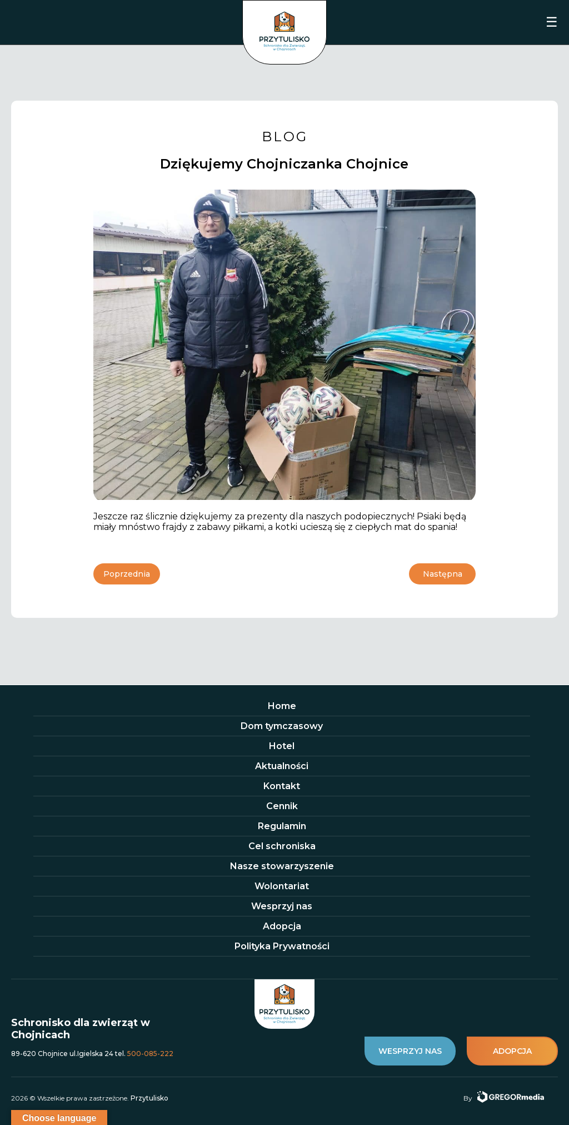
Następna (442, 574)
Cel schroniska (282, 846)
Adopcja (282, 926)
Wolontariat (281, 886)
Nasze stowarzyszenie (282, 866)
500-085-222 (150, 1053)
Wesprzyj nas (281, 906)
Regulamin (282, 826)
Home (282, 706)
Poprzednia (126, 574)
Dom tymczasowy (282, 726)
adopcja (512, 1051)
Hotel (282, 746)
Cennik (282, 806)
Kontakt (281, 786)
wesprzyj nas (410, 1051)
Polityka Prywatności (282, 946)
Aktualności (281, 766)
